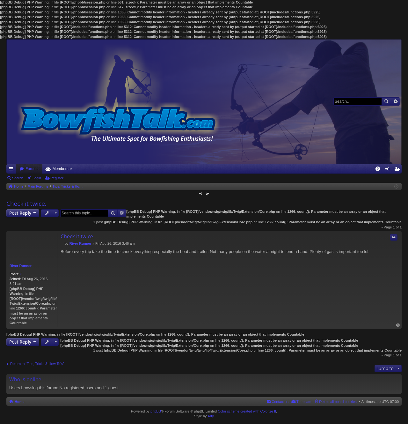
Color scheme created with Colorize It (247, 411)
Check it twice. (26, 203)
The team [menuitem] (303, 402)
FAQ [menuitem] (379, 170)
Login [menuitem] (388, 170)
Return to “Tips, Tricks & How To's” (37, 364)
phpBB (155, 411)
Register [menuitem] (398, 170)
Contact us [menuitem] (280, 402)
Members (61, 169)
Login (37, 178)
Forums (32, 169)
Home (20, 402)
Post (20, 213)
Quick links (12, 170)
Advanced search (395, 101)
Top (398, 325)
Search (386, 101)
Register (56, 178)
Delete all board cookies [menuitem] (337, 402)
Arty (211, 416)
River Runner (21, 266)
